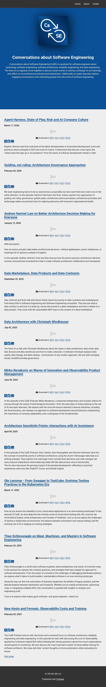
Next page (9, 656)
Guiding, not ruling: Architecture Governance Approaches (45, 165)
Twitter (96, 4)
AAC (57, 138)
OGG (62, 138)
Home (78, 4)
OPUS (67, 138)
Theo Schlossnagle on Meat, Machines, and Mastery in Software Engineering (50, 538)
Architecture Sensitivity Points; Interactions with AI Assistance (49, 426)
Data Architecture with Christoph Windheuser (36, 322)
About (86, 4)
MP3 (52, 138)
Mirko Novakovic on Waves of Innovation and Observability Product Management (52, 372)
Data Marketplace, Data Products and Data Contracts (41, 273)
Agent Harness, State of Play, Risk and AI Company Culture (46, 120)
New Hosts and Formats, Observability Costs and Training (45, 608)
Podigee (60, 679)
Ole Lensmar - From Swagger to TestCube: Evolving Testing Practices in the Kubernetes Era (46, 482)
